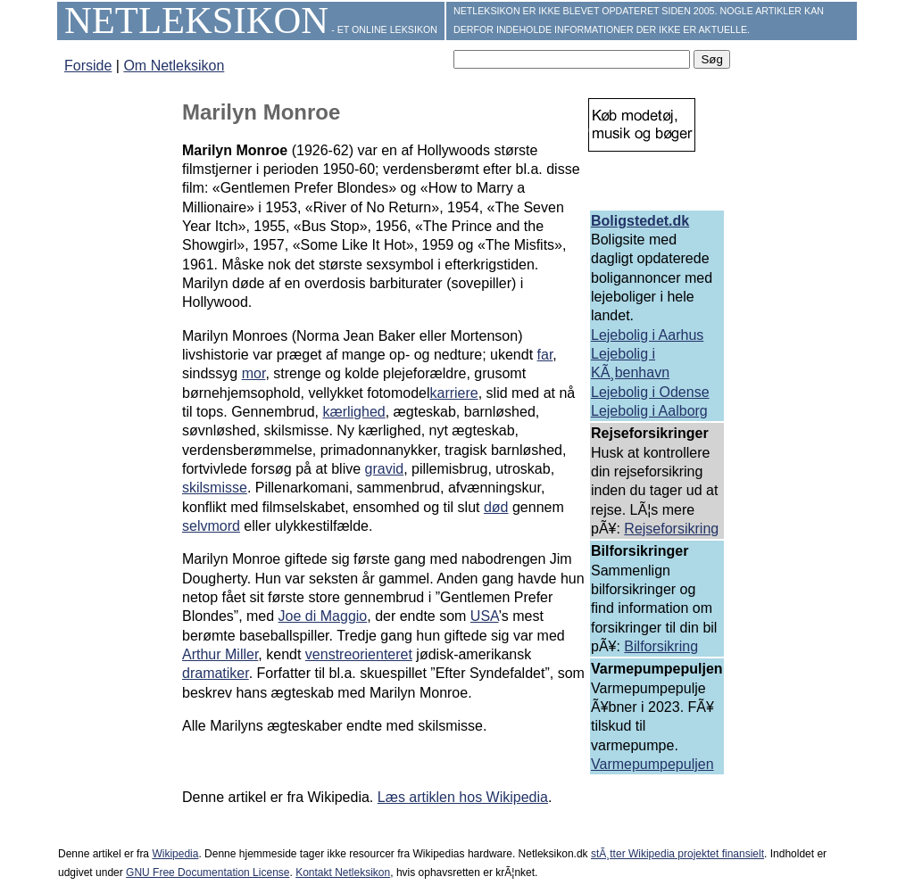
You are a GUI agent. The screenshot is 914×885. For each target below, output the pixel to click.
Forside (88, 65)
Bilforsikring (661, 646)
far (545, 354)
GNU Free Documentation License (207, 872)
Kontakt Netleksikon (342, 872)
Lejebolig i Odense (650, 392)
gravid (384, 468)
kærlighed (353, 411)
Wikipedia (175, 854)
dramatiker (215, 673)
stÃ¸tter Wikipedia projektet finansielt (677, 854)
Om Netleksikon (173, 65)
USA (484, 616)
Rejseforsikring (671, 528)
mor (254, 373)
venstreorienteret (358, 654)
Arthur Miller (220, 654)
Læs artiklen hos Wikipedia (463, 797)
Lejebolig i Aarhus (647, 335)
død (496, 507)
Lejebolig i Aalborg (649, 410)
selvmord (211, 525)
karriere (453, 393)
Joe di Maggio (323, 616)
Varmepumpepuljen (652, 764)
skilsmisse (214, 487)
